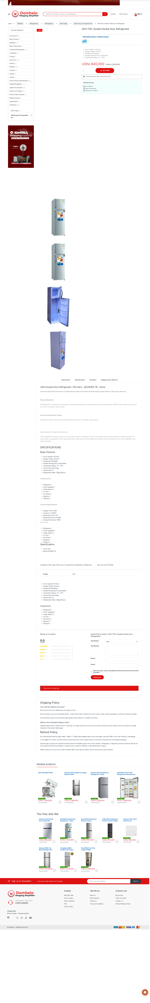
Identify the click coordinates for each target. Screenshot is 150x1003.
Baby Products (14, 39)
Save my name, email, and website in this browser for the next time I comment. (116, 671)
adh (102, 565)
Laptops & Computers (17, 87)
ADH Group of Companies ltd (83, 23)
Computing (14, 53)
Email (93, 664)
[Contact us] (145, 992)
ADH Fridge (63, 23)
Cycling (12, 56)
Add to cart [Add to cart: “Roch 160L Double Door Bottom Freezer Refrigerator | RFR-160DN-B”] (96, 841)
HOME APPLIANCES (17, 84)
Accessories (14, 36)
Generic (12, 77)
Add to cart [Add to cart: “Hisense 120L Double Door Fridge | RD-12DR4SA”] (53, 841)
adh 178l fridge (108, 565)
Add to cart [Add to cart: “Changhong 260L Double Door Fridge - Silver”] (75, 870)
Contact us (93, 901)
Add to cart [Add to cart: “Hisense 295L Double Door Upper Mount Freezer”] (86, 802)
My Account (123, 14)
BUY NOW (106, 70)
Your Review (95, 646)
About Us (93, 895)
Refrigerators (34, 23)
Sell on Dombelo (69, 901)
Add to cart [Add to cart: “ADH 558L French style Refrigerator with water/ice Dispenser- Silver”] (139, 802)
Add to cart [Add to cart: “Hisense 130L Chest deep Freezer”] (138, 841)
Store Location (68, 898)
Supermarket (14, 101)
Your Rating (94, 641)
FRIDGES (20, 23)
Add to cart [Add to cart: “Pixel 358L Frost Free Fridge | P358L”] (96, 870)
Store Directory (94, 898)
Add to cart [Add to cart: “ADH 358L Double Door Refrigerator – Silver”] (75, 841)
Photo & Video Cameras (18, 94)
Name (93, 658)
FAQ (65, 904)
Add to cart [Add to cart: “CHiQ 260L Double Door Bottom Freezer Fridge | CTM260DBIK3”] (117, 841)
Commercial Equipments (18, 49)
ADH (74, 574)
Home (10, 23)
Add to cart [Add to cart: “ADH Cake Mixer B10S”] (60, 802)
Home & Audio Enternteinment (20, 80)
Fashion (13, 63)
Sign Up (135, 881)
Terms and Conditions (96, 904)
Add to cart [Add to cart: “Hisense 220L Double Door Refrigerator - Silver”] (112, 802)
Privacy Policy (68, 906)
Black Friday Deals (15, 46)
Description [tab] (65, 380)
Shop (113, 14)
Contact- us (119, 901)
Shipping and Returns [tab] (109, 380)
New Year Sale (68, 895)
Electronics (14, 60)
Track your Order (121, 898)
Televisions (14, 105)
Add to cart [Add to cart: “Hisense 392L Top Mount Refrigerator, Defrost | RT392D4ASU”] (54, 870)
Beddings (13, 42)
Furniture (13, 70)
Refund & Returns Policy (123, 904)
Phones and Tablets (17, 91)
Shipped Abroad (15, 98)
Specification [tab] (80, 380)
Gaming (12, 74)
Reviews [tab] (93, 380)
